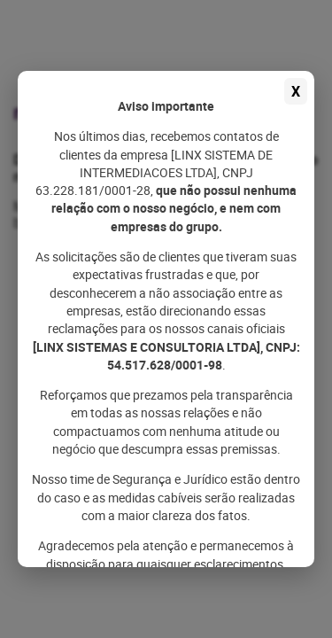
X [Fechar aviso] (295, 91)
